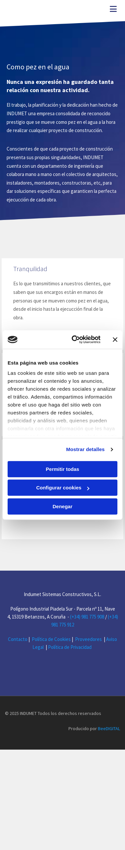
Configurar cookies (62, 487)
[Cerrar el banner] (115, 339)
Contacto (17, 639)
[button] (101, 10)
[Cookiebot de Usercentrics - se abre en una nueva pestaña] (75, 339)
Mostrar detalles (85, 449)
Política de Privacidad (70, 647)
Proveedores (88, 639)
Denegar (62, 506)
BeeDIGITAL (109, 744)
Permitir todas (62, 469)
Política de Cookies (51, 639)
